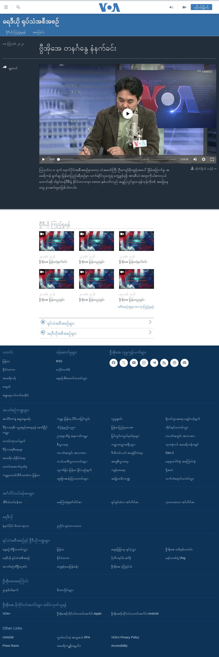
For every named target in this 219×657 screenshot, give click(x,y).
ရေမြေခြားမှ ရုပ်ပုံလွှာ (123, 549)
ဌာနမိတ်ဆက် (11, 590)
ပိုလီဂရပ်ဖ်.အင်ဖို (121, 558)
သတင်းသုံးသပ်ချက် (14, 440)
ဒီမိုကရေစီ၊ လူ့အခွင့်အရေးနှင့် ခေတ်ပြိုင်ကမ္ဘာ (25, 430)
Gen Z (170, 452)
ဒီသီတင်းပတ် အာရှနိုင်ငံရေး (127, 452)
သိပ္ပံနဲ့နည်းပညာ (66, 427)
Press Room (11, 645)
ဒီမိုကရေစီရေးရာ (13, 449)
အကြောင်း (38, 32)
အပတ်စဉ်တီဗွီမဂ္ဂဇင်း (15, 566)
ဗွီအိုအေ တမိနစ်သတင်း (179, 549)
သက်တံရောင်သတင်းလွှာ (180, 478)
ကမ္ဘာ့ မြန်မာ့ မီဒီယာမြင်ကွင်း (73, 418)
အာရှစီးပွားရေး (120, 461)
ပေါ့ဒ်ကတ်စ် (63, 369)
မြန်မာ (6, 361)
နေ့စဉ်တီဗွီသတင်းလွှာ (15, 549)
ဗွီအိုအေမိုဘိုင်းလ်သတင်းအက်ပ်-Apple (79, 613)
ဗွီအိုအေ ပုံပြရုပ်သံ (121, 566)
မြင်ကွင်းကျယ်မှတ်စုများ (125, 436)
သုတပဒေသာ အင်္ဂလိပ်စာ (180, 502)
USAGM (8, 637)
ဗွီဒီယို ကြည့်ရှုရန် (16, 32)
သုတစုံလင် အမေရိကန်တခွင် (182, 444)
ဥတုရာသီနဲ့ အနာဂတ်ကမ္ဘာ (72, 436)
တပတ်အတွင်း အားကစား (71, 452)
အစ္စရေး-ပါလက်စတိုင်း (16, 395)
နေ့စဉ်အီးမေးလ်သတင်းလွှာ (71, 378)
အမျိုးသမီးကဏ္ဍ (120, 478)
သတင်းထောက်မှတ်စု (15, 466)
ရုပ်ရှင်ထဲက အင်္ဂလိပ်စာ (125, 502)
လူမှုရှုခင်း (116, 418)
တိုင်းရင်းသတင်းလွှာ (177, 427)
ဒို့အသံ (169, 470)
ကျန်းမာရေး (118, 470)
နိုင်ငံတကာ (9, 369)
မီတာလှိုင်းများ (65, 590)
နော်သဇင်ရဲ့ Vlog (175, 558)
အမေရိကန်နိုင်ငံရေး (14, 458)
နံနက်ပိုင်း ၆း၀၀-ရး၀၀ (16, 525)
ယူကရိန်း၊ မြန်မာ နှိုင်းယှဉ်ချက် (74, 470)
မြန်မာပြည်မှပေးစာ (122, 427)
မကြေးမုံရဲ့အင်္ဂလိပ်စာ (69, 502)
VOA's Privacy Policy (125, 637)
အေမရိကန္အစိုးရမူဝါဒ (69, 645)
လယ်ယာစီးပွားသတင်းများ (72, 461)
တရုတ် (6, 386)
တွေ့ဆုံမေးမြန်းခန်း (67, 566)
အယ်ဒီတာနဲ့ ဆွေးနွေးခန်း (17, 418)
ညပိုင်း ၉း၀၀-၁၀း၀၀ (69, 525)
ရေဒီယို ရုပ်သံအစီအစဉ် (16, 558)
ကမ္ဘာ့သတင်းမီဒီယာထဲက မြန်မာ (21, 475)
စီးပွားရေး (62, 444)
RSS (59, 361)
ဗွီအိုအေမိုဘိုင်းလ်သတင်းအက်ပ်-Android (134, 613)
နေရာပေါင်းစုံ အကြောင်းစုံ (181, 461)
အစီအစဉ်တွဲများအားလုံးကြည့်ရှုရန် (136, 306)
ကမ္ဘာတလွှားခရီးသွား (123, 444)
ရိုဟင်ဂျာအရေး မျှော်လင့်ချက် (183, 418)
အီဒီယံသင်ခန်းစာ (12, 502)
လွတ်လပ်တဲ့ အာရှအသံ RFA (73, 637)
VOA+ (7, 613)
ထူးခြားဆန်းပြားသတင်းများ (72, 478)
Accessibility (119, 645)
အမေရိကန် (9, 378)
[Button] (10, 68)
